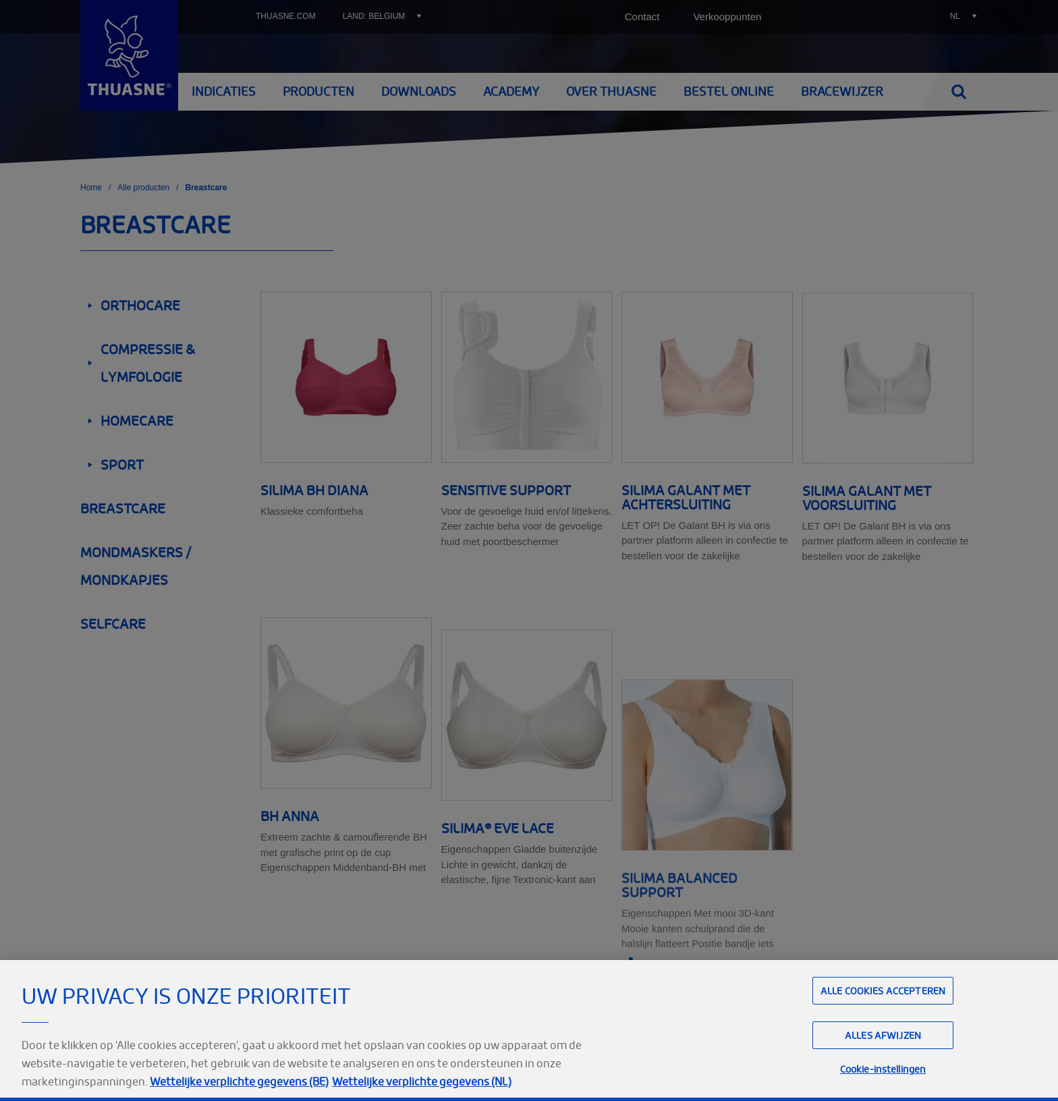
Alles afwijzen (883, 1063)
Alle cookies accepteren (882, 1018)
